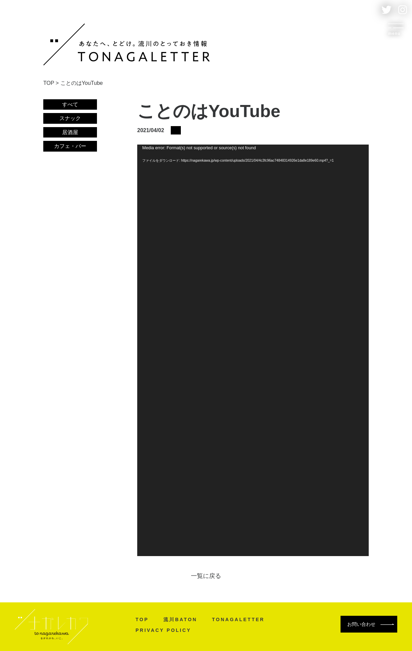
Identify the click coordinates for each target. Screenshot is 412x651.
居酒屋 (70, 132)
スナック (70, 118)
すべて (70, 104)
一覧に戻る (206, 576)
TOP (142, 619)
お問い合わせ (370, 624)
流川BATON (180, 619)
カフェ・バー (70, 146)
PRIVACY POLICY (163, 630)
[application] (253, 350)
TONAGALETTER (238, 619)
